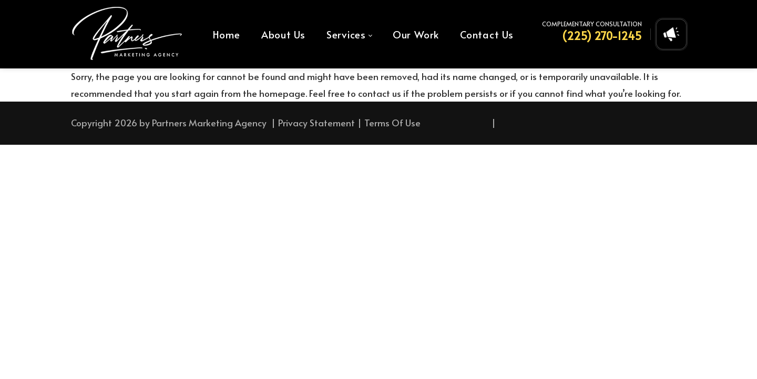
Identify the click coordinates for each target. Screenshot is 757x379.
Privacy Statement (316, 122)
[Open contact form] (671, 34)
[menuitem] (226, 34)
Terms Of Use (392, 122)
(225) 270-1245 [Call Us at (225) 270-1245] (602, 35)
